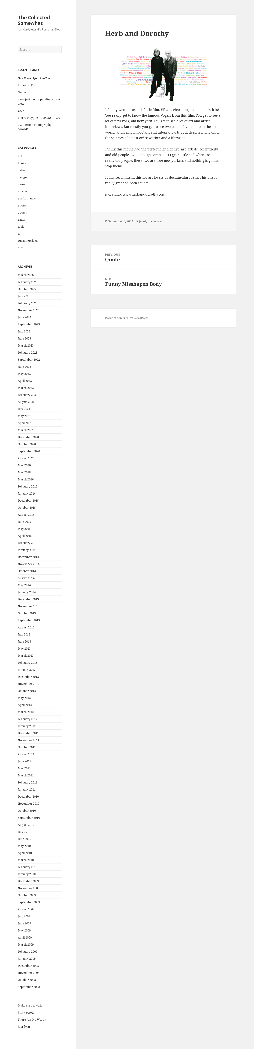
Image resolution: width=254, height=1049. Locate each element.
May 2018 (24, 472)
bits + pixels (26, 1012)
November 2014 (28, 564)
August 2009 (26, 909)
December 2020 (28, 437)
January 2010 (27, 874)
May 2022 (24, 374)
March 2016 (26, 479)
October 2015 (27, 508)
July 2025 (24, 296)
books (22, 163)
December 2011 (28, 733)
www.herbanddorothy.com (144, 194)
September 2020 (29, 451)
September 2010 (29, 818)
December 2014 (28, 557)
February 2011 (27, 782)
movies (22, 191)
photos (22, 205)
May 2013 (24, 648)
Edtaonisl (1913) (28, 85)
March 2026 (26, 275)
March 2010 (26, 860)
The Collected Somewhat (34, 20)
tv (19, 234)
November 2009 (28, 888)
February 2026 (27, 282)
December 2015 (28, 500)
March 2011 (26, 775)
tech (21, 227)
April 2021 (25, 423)
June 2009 (24, 923)
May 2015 (24, 529)
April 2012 (25, 705)
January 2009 (27, 959)
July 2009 (24, 916)
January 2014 (27, 592)
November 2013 (28, 606)
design (22, 177)
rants (21, 219)
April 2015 (25, 536)
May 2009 (24, 930)
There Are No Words (32, 1020)
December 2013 (28, 599)
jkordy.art (24, 1027)
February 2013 (27, 663)
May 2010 (24, 846)
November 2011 (28, 740)
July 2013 (24, 634)
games (22, 184)
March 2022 (26, 388)
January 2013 (27, 670)
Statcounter (9, 1046)
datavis (23, 170)
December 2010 (28, 796)
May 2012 (24, 698)
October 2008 (27, 980)
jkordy (143, 221)
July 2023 (24, 331)
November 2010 (28, 804)
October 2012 (27, 691)
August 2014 (26, 578)
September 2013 (29, 620)
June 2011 (24, 761)
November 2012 (28, 684)
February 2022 (27, 395)
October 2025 (27, 289)
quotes (22, 212)
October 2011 (27, 747)
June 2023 (24, 338)
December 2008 (28, 966)
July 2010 (24, 832)
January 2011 (27, 789)
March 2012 (26, 712)
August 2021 (26, 402)
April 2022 (25, 381)
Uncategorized (28, 241)
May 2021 (24, 416)
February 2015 (27, 543)
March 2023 (26, 345)
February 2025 (27, 303)
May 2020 (24, 465)
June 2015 (24, 522)
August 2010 (26, 825)
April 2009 (25, 937)
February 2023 (27, 352)
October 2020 (27, 444)
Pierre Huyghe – (39, 118)
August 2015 (26, 515)
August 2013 (26, 627)
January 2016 (27, 493)
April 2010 (25, 853)
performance (27, 198)
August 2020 (26, 458)
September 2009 (29, 902)
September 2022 (29, 360)
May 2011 (24, 768)
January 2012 (27, 726)
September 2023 (29, 324)
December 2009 (28, 881)
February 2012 (27, 719)
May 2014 (24, 585)
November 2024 (28, 310)
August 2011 (26, 754)
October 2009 (27, 895)
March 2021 (26, 430)
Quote (22, 92)
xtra (20, 248)
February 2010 (27, 867)
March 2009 (26, 944)
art (20, 156)
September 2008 (29, 987)
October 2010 (27, 811)
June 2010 (24, 839)
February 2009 (27, 952)
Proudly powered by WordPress (126, 318)
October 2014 (27, 571)
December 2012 (28, 677)
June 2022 (24, 367)
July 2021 (24, 409)
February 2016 (27, 486)
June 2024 (24, 317)
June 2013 (24, 641)
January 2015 (27, 550)
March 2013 (26, 656)
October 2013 (27, 613)
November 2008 (28, 973)
